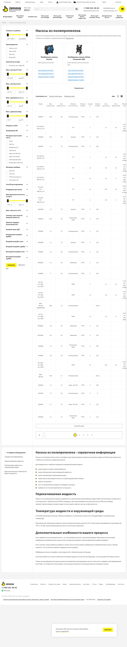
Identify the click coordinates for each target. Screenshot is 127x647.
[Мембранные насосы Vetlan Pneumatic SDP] (109, 63)
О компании (7, 2)
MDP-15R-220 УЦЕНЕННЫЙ (41, 348)
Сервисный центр (30, 2)
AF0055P (40, 294)
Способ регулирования (14, 184)
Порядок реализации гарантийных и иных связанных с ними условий (26, 642)
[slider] (8, 34)
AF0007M (40, 179)
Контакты (118, 2)
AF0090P (40, 316)
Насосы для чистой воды (45, 16)
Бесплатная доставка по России (86, 2)
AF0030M (40, 285)
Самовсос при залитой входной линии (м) (14, 216)
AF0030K (40, 459)
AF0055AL (41, 305)
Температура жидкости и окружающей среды (13, 509)
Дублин (27, 10)
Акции (41, 2)
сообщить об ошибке (104, 642)
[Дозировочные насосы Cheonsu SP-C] (79, 109)
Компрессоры (32, 17)
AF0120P (40, 435)
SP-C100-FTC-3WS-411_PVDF (41, 407)
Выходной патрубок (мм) (15, 252)
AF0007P (40, 159)
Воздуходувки (7, 17)
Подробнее (70, 38)
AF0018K (40, 388)
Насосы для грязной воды (57, 16)
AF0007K (40, 261)
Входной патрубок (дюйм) (15, 246)
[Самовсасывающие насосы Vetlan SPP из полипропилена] (109, 109)
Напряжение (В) (12, 131)
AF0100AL (41, 377)
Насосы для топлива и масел (94, 16)
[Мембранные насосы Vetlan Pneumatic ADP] (79, 63)
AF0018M (40, 252)
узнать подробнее (62, 631)
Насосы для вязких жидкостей (82, 16)
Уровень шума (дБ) (13, 229)
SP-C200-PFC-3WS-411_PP (40, 242)
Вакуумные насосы (20, 16)
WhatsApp (7, 633)
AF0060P (40, 398)
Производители (12, 44)
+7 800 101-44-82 (91, 8)
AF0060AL (41, 368)
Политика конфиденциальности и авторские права (67, 642)
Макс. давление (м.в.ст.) (15, 98)
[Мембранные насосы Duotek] (49, 63)
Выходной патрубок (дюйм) (13, 258)
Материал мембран (13, 167)
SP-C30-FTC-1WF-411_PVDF (41, 326)
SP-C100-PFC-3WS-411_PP (40, 231)
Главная (4, 23)
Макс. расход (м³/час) (14, 70)
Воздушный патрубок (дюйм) (14, 235)
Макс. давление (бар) (14, 112)
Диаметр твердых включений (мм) (12, 223)
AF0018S (40, 427)
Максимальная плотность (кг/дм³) (15, 195)
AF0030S (40, 447)
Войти (104, 2)
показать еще (79, 468)
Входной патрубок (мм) (14, 241)
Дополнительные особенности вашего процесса (16, 515)
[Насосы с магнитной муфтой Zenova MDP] (49, 109)
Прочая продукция (119, 16)
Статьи (50, 2)
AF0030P (40, 273)
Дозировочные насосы (107, 16)
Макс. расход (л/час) (13, 84)
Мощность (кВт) (12, 126)
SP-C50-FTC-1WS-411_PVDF (41, 337)
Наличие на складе (13, 62)
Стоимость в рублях (13, 31)
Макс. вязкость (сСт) (13, 210)
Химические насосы (70, 16)
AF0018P (40, 189)
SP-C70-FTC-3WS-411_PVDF (41, 359)
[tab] (118, 138)
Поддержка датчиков (14, 189)
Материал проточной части (14, 137)
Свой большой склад (65, 2)
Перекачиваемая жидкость (14, 503)
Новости (18, 2)
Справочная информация (14, 499)
